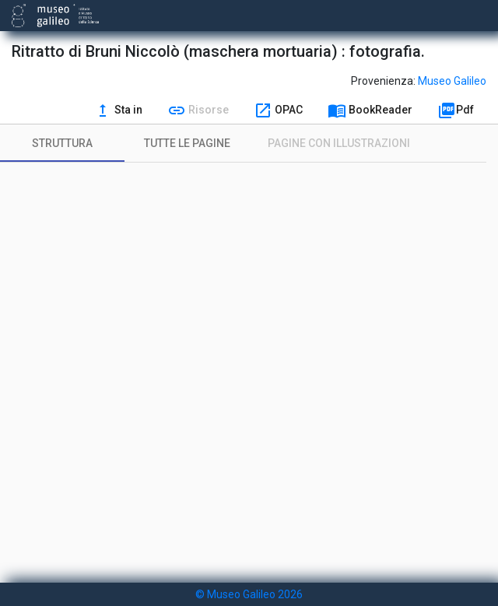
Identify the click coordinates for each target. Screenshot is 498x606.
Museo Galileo (452, 81)
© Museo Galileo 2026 (249, 594)
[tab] (62, 143)
